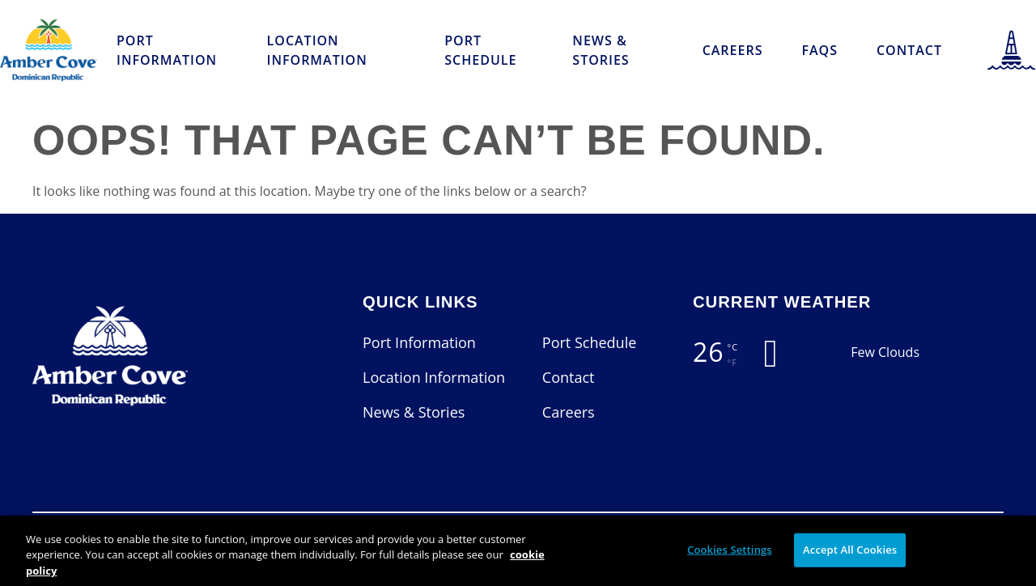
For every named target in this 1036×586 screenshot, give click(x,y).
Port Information (167, 50)
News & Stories (600, 50)
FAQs (819, 50)
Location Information (317, 50)
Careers (733, 50)
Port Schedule (480, 50)
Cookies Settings (729, 557)
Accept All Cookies (850, 557)
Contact (909, 50)
